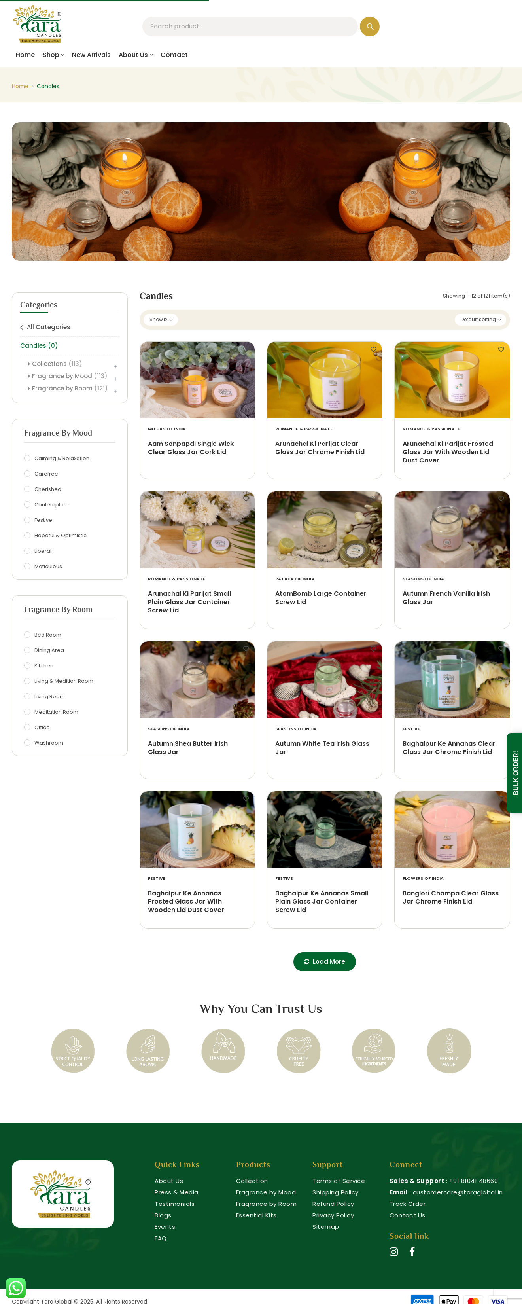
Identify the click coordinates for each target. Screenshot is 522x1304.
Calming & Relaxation (62, 458)
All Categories (48, 327)
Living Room (50, 696)
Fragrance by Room (70, 388)
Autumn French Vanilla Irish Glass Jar (446, 598)
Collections (57, 364)
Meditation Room (57, 712)
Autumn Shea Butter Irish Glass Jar (188, 748)
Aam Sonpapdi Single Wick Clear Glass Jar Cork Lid (191, 448)
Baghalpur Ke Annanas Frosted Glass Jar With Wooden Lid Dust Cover (186, 901)
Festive (44, 520)
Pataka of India (294, 579)
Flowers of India (423, 878)
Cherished (48, 489)
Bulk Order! (516, 773)
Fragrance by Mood (70, 376)
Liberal (43, 551)
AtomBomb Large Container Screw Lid (321, 598)
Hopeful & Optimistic (61, 535)
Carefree (47, 474)
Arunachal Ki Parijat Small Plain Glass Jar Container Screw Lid (189, 602)
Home (20, 86)
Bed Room (48, 635)
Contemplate (52, 505)
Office (43, 727)
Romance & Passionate (304, 429)
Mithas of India (167, 429)
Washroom (49, 743)
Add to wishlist (246, 350)
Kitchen (44, 666)
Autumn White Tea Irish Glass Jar (322, 748)
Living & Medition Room (64, 681)
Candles (39, 345)
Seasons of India (423, 579)
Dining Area (50, 650)
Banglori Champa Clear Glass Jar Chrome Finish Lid (451, 897)
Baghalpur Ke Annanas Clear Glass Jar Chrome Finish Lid (449, 748)
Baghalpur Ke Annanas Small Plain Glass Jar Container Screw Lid (321, 901)
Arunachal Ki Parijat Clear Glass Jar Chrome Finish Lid (320, 448)
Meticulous (49, 566)
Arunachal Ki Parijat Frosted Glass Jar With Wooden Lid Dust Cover (448, 452)
